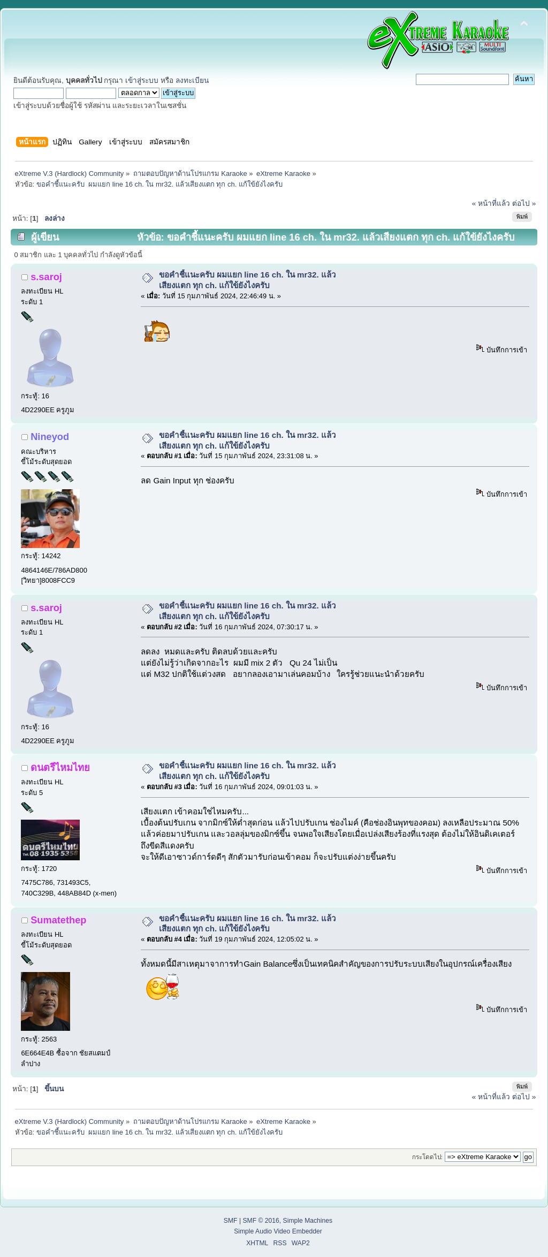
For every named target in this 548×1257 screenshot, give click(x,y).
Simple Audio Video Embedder (278, 1231)
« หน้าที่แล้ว (491, 203)
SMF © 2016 (260, 1220)
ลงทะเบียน (192, 80)
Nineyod (50, 436)
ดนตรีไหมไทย (60, 767)
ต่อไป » (524, 203)
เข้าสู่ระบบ (141, 80)
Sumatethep (58, 920)
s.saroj (46, 276)
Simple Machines (308, 1220)
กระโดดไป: (427, 1156)
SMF (231, 1220)
